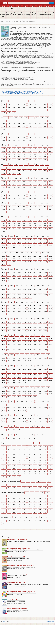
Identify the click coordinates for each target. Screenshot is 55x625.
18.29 (50, 372)
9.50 (3, 231)
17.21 (8, 360)
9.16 (35, 220)
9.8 (42, 217)
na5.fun (4, 621)
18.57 (40, 380)
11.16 (34, 256)
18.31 (8, 374)
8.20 (3, 209)
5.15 (30, 168)
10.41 (8, 247)
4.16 (35, 148)
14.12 (14, 305)
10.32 (14, 245)
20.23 (19, 407)
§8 (47, 517)
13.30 (3, 294)
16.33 (19, 344)
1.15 (30, 104)
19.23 (19, 394)
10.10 (3, 239)
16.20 (3, 341)
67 (3, 463)
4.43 (19, 156)
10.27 (40, 242)
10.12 (14, 239)
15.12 (14, 322)
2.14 (24, 121)
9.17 (40, 220)
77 (3, 465)
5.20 (3, 170)
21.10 (3, 418)
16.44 (24, 347)
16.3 (17, 335)
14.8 (43, 302)
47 (3, 457)
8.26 (35, 209)
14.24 (24, 308)
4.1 (5, 145)
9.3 (16, 217)
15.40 (3, 330)
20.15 (29, 405)
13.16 (34, 289)
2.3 (16, 117)
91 (24, 468)
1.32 (14, 110)
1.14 (24, 104)
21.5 (27, 415)
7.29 (50, 198)
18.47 (40, 377)
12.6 (32, 269)
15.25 (29, 325)
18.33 (19, 374)
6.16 (35, 181)
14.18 (45, 305)
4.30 (3, 154)
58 (8, 460)
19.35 (29, 396)
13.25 (29, 292)
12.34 (24, 278)
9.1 (5, 217)
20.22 (14, 407)
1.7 (36, 101)
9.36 (35, 225)
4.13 (19, 148)
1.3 (16, 101)
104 (40, 471)
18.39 (50, 374)
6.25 (30, 184)
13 (19, 429)
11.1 (6, 252)
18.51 (8, 380)
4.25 (30, 151)
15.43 (19, 330)
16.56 (34, 349)
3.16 (35, 137)
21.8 (43, 415)
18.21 (8, 372)
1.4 (21, 101)
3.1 (5, 134)
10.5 (27, 236)
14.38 (45, 311)
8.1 (5, 203)
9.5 (26, 217)
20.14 (24, 405)
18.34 (24, 374)
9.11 (9, 220)
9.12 (14, 220)
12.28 (45, 275)
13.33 (19, 294)
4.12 (14, 148)
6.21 (9, 184)
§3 (20, 517)
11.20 (3, 259)
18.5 (27, 365)
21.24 (24, 421)
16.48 (45, 347)
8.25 (30, 209)
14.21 (8, 308)
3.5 (26, 134)
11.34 (24, 261)
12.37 (40, 278)
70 (19, 463)
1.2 (10, 101)
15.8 (43, 318)
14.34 (24, 311)
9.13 (19, 220)
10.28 (45, 242)
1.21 (9, 107)
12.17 (40, 272)
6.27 (40, 184)
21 (24, 449)
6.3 (16, 178)
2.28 (45, 123)
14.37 (40, 311)
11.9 (48, 252)
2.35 (30, 126)
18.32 (14, 374)
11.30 (3, 261)
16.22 (14, 341)
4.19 (50, 148)
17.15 (29, 358)
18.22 (14, 372)
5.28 (45, 170)
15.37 (40, 327)
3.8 (42, 134)
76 (50, 463)
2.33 (19, 126)
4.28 (45, 151)
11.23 (19, 259)
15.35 (29, 327)
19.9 (48, 387)
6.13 (19, 181)
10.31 (8, 245)
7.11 (9, 195)
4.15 (30, 148)
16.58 (45, 349)
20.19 (50, 405)
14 (24, 429)
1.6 (31, 101)
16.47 (40, 347)
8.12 (14, 206)
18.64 (24, 382)
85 (45, 465)
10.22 (14, 242)
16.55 (29, 349)
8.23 (19, 209)
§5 (31, 517)
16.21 (8, 341)
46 (50, 454)
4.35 (30, 154)
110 (19, 474)
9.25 (30, 223)
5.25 (30, 170)
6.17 (40, 181)
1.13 (19, 104)
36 (50, 452)
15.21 (8, 325)
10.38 (45, 245)
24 (40, 449)
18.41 (8, 377)
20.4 (22, 401)
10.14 (24, 239)
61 (24, 460)
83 (34, 465)
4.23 (19, 151)
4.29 (50, 151)
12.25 (29, 275)
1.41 (9, 112)
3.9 (47, 134)
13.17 (40, 289)
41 (24, 454)
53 (34, 457)
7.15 (30, 195)
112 (30, 474)
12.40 (3, 280)
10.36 (34, 245)
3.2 (10, 134)
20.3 (17, 401)
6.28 (45, 184)
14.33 (19, 311)
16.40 (3, 347)
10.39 (50, 245)
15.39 (50, 327)
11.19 (50, 256)
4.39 (50, 154)
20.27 (40, 407)
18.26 (34, 372)
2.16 (35, 121)
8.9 (47, 203)
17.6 (32, 354)
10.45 (29, 247)
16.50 (3, 349)
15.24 (24, 325)
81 (24, 465)
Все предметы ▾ (12, 8)
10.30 (3, 245)
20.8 (43, 401)
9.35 (30, 225)
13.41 (8, 297)
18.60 (3, 382)
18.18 (45, 369)
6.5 (26, 178)
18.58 (45, 380)
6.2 (10, 178)
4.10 (3, 148)
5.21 (9, 170)
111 (24, 474)
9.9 (47, 217)
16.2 (11, 335)
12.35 (29, 278)
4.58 (45, 159)
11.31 (8, 261)
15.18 (45, 322)
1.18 (45, 104)
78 (8, 465)
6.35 (30, 187)
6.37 (40, 187)
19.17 (40, 391)
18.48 (45, 377)
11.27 (40, 259)
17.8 (43, 354)
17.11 (8, 358)
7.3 (16, 192)
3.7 (36, 134)
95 (45, 468)
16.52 (14, 349)
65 (45, 460)
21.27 (40, 421)
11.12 (14, 256)
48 (8, 457)
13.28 (45, 292)
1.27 (40, 107)
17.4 (22, 354)
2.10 (3, 121)
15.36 (34, 327)
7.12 (14, 195)
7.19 (50, 195)
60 (19, 460)
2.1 (5, 117)
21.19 (50, 418)
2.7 (36, 117)
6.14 (24, 181)
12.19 (50, 272)
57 (3, 460)
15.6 (32, 318)
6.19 (50, 181)
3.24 (24, 140)
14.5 (27, 302)
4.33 (19, 154)
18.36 (34, 374)
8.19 (50, 206)
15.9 (48, 318)
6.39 (50, 187)
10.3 (17, 236)
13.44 (24, 297)
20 (19, 449)
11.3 (17, 252)
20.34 (24, 410)
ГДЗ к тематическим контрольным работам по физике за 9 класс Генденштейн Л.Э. (22, 93)
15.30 (3, 327)
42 (29, 454)
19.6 (32, 387)
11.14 (24, 256)
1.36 (35, 110)
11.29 (50, 259)
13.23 (19, 292)
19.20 (3, 394)
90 (19, 468)
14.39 (50, 311)
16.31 (8, 344)
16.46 (34, 347)
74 (40, 463)
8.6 (31, 203)
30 (19, 452)
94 (40, 468)
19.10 (3, 391)
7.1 (5, 192)
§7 (41, 517)
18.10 (3, 369)
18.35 (29, 374)
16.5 (27, 335)
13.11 (8, 289)
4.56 (35, 159)
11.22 (14, 259)
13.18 (45, 289)
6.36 (35, 187)
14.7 (37, 302)
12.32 (14, 278)
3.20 (3, 140)
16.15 (29, 338)
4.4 (21, 145)
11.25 (29, 259)
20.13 (19, 405)
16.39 (50, 344)
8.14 (24, 206)
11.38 (45, 261)
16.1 (6, 335)
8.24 (24, 209)
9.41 (9, 228)
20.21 (8, 407)
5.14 (24, 168)
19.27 (40, 394)
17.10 (3, 358)
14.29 (50, 308)
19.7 (37, 387)
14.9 (48, 302)
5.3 (16, 164)
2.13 (19, 121)
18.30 (3, 374)
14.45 (29, 314)
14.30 (3, 311)
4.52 (14, 159)
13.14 (24, 289)
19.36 (34, 396)
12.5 (27, 269)
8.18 (45, 206)
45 (45, 454)
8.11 (9, 206)
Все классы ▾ (4, 8)
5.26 (35, 170)
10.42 (14, 247)
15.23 (19, 325)
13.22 (14, 292)
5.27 (40, 170)
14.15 (29, 305)
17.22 (14, 360)
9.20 (3, 223)
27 (3, 452)
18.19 (50, 369)
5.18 (45, 168)
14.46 (34, 314)
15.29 (50, 325)
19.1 (6, 387)
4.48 (45, 156)
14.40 (3, 314)
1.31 (9, 110)
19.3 (17, 387)
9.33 (19, 225)
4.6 (31, 145)
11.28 (45, 259)
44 (40, 454)
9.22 (14, 223)
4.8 (42, 145)
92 (29, 468)
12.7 (37, 269)
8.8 (42, 203)
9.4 (21, 217)
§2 (15, 517)
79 (14, 465)
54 (40, 457)
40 (19, 454)
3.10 (3, 137)
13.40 (3, 297)
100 (19, 471)
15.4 (22, 318)
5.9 (47, 164)
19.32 (14, 396)
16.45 (29, 347)
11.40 (3, 264)
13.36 (34, 294)
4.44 (24, 156)
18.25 (29, 372)
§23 (3, 523)
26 (50, 449)
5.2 (10, 164)
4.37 (40, 154)
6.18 (45, 181)
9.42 (14, 228)
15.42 (14, 330)
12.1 (6, 269)
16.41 (8, 347)
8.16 (35, 206)
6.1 (5, 178)
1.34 (24, 110)
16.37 (40, 344)
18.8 (43, 365)
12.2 (11, 269)
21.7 (37, 415)
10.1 (6, 236)
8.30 (3, 212)
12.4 (22, 269)
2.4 (21, 117)
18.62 (14, 382)
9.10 (3, 220)
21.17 (40, 418)
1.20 (3, 107)
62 (29, 460)
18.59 (50, 380)
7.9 (47, 192)
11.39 (50, 261)
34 (40, 452)
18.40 (3, 377)
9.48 (45, 228)
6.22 (14, 184)
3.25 (30, 140)
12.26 (34, 275)
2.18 (45, 121)
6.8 (42, 178)
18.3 (17, 365)
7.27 (40, 198)
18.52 (14, 380)
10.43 (19, 247)
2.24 (24, 123)
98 (8, 471)
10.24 (24, 242)
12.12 (14, 272)
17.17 (40, 358)
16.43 (19, 347)
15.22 (14, 325)
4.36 (35, 154)
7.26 (35, 198)
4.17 (40, 148)
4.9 (47, 145)
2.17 (40, 121)
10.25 (29, 242)
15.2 (11, 318)
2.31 (9, 126)
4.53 (19, 159)
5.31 (9, 173)
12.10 (3, 272)
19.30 (3, 396)
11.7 (37, 252)
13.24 (24, 292)
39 (14, 454)
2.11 (9, 121)
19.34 (24, 396)
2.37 (40, 126)
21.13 (19, 418)
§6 (36, 517)
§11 (14, 520)
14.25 (29, 308)
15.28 (45, 325)
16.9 (48, 335)
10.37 (40, 245)
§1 (10, 517)
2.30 (3, 126)
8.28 (45, 209)
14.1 (6, 302)
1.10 (3, 104)
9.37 (40, 225)
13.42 (14, 297)
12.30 (3, 278)
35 (45, 452)
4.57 (40, 159)
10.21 (8, 242)
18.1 (6, 365)
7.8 (42, 192)
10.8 (43, 236)
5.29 (50, 170)
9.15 (30, 220)
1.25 (30, 107)
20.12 (14, 405)
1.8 (42, 101)
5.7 (36, 164)
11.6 (32, 252)
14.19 (50, 305)
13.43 (19, 297)
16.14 (24, 338)
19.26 (34, 394)
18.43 (19, 377)
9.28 (45, 223)
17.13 (19, 358)
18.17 (40, 369)
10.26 (34, 242)
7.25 (30, 198)
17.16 (34, 358)
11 (8, 429)
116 (50, 474)
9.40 (3, 228)
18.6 (32, 365)
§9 (3, 520)
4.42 (14, 156)
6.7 (36, 178)
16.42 (14, 347)
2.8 (42, 117)
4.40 (3, 156)
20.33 (19, 410)
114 (40, 474)
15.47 (40, 330)
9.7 (36, 217)
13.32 (14, 294)
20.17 (40, 405)
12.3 (17, 269)
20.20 (3, 407)
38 (8, 454)
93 (34, 468)
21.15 (29, 418)
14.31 (8, 311)
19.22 (14, 394)
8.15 (30, 206)
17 (3, 449)
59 (14, 460)
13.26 (34, 292)
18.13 (19, 369)
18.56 (34, 380)
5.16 (35, 168)
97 (3, 471)
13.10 (3, 289)
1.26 (35, 107)
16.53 (19, 349)
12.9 (48, 269)
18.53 (19, 380)
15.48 (45, 330)
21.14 (24, 418)
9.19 (50, 220)
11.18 (45, 256)
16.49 (50, 347)
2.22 (14, 123)
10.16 (34, 239)
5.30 (3, 173)
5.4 (21, 164)
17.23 (19, 360)
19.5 (27, 387)
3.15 (30, 137)
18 (8, 449)
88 (8, 468)
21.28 (45, 421)
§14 (30, 520)
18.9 (48, 365)
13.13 (19, 289)
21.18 (45, 418)
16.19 (50, 338)
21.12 (14, 418)
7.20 (3, 198)
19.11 (8, 391)
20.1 (6, 401)
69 (14, 463)
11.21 (8, 259)
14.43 (19, 314)
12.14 (24, 272)
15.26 (34, 325)
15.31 (8, 327)
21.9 (48, 415)
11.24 (24, 259)
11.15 (29, 256)
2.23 (19, 123)
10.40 (3, 247)
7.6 (31, 192)
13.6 (32, 285)
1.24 (24, 107)
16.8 (43, 335)
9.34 (24, 225)
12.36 (34, 278)
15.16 (34, 322)
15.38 (45, 327)
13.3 (17, 285)
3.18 (45, 137)
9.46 (35, 228)
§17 (45, 520)
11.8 (43, 252)
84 (40, 465)
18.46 (34, 377)
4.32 (14, 154)
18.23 (19, 372)
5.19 (50, 168)
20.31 (8, 410)
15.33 (19, 327)
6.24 (24, 184)
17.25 (29, 360)
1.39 (50, 110)
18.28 (45, 372)
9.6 (31, 217)
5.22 (14, 170)
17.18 (45, 358)
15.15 (29, 322)
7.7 (36, 192)
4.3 (16, 145)
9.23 (19, 223)
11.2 (11, 252)
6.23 (19, 184)
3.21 (9, 140)
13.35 (29, 294)
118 (9, 476)
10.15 (29, 239)
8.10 (3, 206)
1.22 (14, 107)
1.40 (3, 112)
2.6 (31, 117)
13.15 (29, 289)
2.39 (50, 126)
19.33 (19, 396)
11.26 (34, 259)
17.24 (24, 360)
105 (45, 471)
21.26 (34, 421)
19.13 (19, 391)
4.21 (9, 151)
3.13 (19, 137)
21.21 (8, 421)
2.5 (26, 117)
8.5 (26, 203)
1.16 (35, 104)
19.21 (8, 394)
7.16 (35, 195)
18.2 (11, 365)
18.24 (24, 372)
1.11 (9, 104)
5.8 (42, 164)
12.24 (24, 275)
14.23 (19, 308)
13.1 (6, 285)
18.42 (14, 377)
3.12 (14, 137)
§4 (26, 517)
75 (45, 463)
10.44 (24, 247)
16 (34, 438)
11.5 (27, 252)
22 (29, 449)
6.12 (14, 181)
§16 (40, 520)
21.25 (29, 421)
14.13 (19, 305)
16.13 (19, 338)
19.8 (43, 387)
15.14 (24, 322)
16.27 (40, 341)
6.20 (3, 184)
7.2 (10, 192)
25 (45, 449)
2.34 (24, 126)
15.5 (27, 318)
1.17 (40, 104)
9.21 (9, 223)
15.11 (8, 322)
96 (50, 468)
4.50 (3, 159)
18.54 (24, 380)
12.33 (19, 278)
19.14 (24, 391)
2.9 (47, 117)
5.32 (14, 173)
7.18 (45, 195)
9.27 (40, 223)
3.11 (9, 137)
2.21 (9, 123)
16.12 (14, 338)
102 (30, 471)
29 (14, 452)
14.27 (40, 308)
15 (29, 429)
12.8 (43, 269)
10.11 (8, 239)
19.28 (45, 394)
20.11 (8, 405)
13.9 (48, 285)
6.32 (14, 187)
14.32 (14, 311)
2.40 (3, 129)
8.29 (50, 209)
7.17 (40, 195)
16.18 (45, 338)
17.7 (37, 354)
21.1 (6, 415)
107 (3, 474)
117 (3, 476)
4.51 (9, 159)
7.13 (19, 195)
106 (50, 471)
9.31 (9, 225)
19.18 (45, 391)
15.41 (8, 330)
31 (24, 452)
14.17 (40, 305)
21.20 (3, 421)
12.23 (19, 275)
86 (50, 465)
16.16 (34, 338)
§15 (35, 520)
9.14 (24, 220)
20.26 (34, 407)
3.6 (31, 134)
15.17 (40, 322)
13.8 (43, 285)
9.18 (45, 220)
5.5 (26, 164)
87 (3, 468)
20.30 (3, 410)
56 (50, 457)
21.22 (14, 421)
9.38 (45, 225)
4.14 (24, 148)
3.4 (21, 134)
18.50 (3, 380)
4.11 (9, 148)
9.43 (19, 228)
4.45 (30, 156)
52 (29, 457)
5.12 (14, 168)
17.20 (3, 360)
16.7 (37, 335)
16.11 (8, 338)
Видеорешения (21, 8)
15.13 (19, 322)
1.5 (26, 101)
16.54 (24, 349)
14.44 (24, 314)
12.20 (3, 275)
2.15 (30, 121)
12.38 (45, 278)
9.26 (35, 223)
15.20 (3, 325)
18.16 (34, 369)
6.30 (3, 187)
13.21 (8, 292)
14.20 (3, 308)
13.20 (3, 292)
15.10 (3, 322)
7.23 (19, 198)
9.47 (40, 228)
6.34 (24, 187)
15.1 (6, 318)
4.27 (40, 151)
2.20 (3, 123)
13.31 (8, 294)
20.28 (45, 407)
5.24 (24, 170)
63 (34, 460)
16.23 (19, 341)
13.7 (37, 285)
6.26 (35, 184)
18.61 (8, 382)
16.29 (50, 341)
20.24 (24, 407)
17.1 (6, 354)
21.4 (22, 415)
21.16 (34, 418)
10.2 (11, 236)
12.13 (19, 272)
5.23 (19, 170)
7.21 (9, 198)
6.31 (9, 187)
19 (14, 449)
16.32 (14, 344)
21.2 (11, 415)
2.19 (50, 121)
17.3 (17, 354)
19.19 (50, 391)
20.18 (45, 405)
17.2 (11, 354)
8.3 (16, 203)
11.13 (19, 256)
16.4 (22, 335)
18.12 (14, 369)
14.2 (11, 302)
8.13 (19, 206)
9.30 (3, 225)
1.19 (50, 104)
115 (45, 474)
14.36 (34, 311)
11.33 (19, 261)
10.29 (50, 242)
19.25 (29, 394)
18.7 (37, 365)
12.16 (34, 272)
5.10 (3, 168)
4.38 (45, 154)
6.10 (3, 181)
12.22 (14, 275)
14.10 (3, 305)
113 (35, 474)
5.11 (9, 168)
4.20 (3, 151)
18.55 (29, 380)
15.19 (50, 322)
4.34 (24, 154)
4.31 (9, 154)
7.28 (45, 198)
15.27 (40, 325)
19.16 (34, 391)
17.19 (50, 358)
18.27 (40, 372)
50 (19, 457)
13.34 (24, 294)
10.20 (3, 242)
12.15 (29, 272)
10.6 (32, 236)
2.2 (10, 117)
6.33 (19, 187)
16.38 (45, 344)
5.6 (31, 164)
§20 (50, 520)
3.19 (50, 137)
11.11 (8, 256)
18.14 (24, 369)
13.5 (27, 285)
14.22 (14, 308)
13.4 (22, 285)
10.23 (19, 242)
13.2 (11, 285)
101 (24, 471)
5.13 (19, 168)
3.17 (40, 137)
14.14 (24, 305)
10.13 (19, 239)
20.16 (34, 405)
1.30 (3, 110)
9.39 (50, 225)
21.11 (8, 418)
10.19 (50, 239)
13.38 (45, 294)
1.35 (30, 110)
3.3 (16, 134)
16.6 (32, 335)
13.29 (50, 292)
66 (50, 460)
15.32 (14, 327)
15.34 (24, 327)
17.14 (24, 358)
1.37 (40, 110)
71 (24, 463)
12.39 (50, 278)
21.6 (32, 415)
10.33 (19, 245)
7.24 (24, 198)
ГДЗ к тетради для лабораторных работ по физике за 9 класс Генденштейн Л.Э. (21, 91)
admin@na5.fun (50, 621)
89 (14, 468)
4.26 (35, 151)
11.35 (29, 261)
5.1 (5, 164)
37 (3, 454)
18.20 (3, 372)
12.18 (45, 272)
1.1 (5, 101)
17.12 (14, 358)
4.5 (26, 145)
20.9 (48, 401)
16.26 (34, 341)
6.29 (50, 184)
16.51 (8, 349)
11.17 (40, 256)
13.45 (29, 297)
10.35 (29, 245)
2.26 (35, 123)
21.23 (19, 421)
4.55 (30, 159)
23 (34, 449)
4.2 (10, 145)
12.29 (50, 275)
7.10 (3, 195)
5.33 (19, 173)
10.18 (45, 239)
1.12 (14, 104)
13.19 (50, 289)
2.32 (14, 126)
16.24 (24, 341)
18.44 (24, 377)
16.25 (29, 341)
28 (8, 452)
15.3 (17, 318)
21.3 (17, 415)
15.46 (34, 330)
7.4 (21, 192)
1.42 (14, 112)
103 (35, 471)
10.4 (22, 236)
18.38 (45, 374)
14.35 (29, 311)
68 (8, 463)
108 (9, 474)
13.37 (40, 294)
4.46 (35, 156)
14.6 (32, 302)
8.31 (9, 212)
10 (3, 429)
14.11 (8, 305)
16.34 (24, 344)
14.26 (34, 308)
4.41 (9, 156)
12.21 (8, 275)
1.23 (19, 107)
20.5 (27, 401)
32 (29, 452)
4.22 (14, 151)
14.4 (22, 302)
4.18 (45, 148)
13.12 (14, 289)
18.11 (8, 369)
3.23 (19, 140)
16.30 (3, 344)
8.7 (36, 203)
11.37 (40, 261)
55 (45, 457)
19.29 (50, 394)
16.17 (40, 338)
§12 (19, 520)
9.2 (10, 217)
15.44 (24, 330)
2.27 (40, 123)
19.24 (24, 394)
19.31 (8, 396)
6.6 (31, 178)
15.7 (37, 318)
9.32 (14, 225)
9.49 (50, 228)
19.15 (29, 391)
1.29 (50, 107)
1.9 (47, 101)
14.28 (45, 308)
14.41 (8, 314)
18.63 (19, 382)
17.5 (27, 354)
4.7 (36, 145)
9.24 (24, 223)
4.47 (40, 156)
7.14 (24, 195)
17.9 (48, 354)
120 (19, 476)
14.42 (14, 314)
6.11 (9, 181)
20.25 (29, 407)
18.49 (50, 377)
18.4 (22, 365)
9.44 (24, 228)
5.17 (40, 168)
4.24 (24, 151)
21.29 (50, 421)
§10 (9, 520)
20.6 (32, 401)
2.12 (14, 121)
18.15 (29, 369)
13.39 (50, 294)
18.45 (29, 377)
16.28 (45, 341)
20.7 (37, 401)
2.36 (35, 126)
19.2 (11, 387)
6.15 (30, 181)
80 (19, 465)
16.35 (29, 344)
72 (29, 463)
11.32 (14, 261)
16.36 (34, 344)
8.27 (40, 209)
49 (14, 457)
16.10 (3, 338)
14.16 (34, 305)
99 (14, 471)
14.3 (17, 302)
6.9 (47, 178)
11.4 (22, 252)
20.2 (11, 401)
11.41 (8, 264)
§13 (24, 520)
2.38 (45, 126)
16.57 (40, 349)
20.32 (14, 410)
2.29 (50, 123)
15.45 (29, 330)
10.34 (24, 245)
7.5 (26, 192)
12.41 (8, 280)
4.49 (50, 156)
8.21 (9, 209)
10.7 (37, 236)
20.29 (50, 407)
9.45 (30, 228)
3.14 (24, 137)
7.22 (14, 198)
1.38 (45, 110)
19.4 (22, 387)
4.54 (24, 159)
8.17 (40, 206)
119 (14, 476)
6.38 (45, 187)
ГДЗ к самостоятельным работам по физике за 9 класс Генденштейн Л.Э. (19, 92)
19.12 (14, 391)
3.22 (14, 140)
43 (34, 454)
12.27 (40, 275)
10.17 (40, 239)
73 (34, 463)
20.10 (3, 405)
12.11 (8, 272)
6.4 (21, 178)
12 (14, 429)
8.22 (14, 209)
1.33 (19, 110)
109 (14, 474)
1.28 (45, 107)
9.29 (50, 223)
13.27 (40, 292)
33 (34, 452)
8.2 (10, 203)
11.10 (3, 256)
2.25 (30, 123)
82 (29, 465)
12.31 (8, 278)
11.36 (34, 261)
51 (24, 457)
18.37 (40, 374)
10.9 (48, 236)
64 (40, 460)
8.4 (21, 203)
